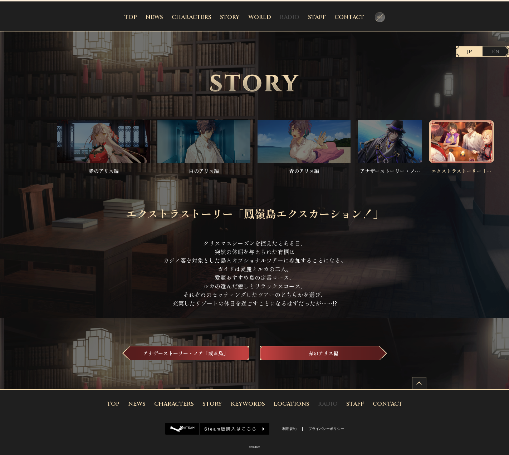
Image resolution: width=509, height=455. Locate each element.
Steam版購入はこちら (217, 429)
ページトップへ (419, 383)
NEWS (154, 17)
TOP (130, 17)
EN (496, 51)
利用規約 (289, 429)
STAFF (317, 17)
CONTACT (349, 17)
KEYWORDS (248, 404)
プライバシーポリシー (326, 429)
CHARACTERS (191, 17)
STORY (230, 17)
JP (469, 51)
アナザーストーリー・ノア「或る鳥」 (185, 353)
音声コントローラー (380, 17)
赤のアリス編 (323, 353)
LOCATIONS (291, 404)
